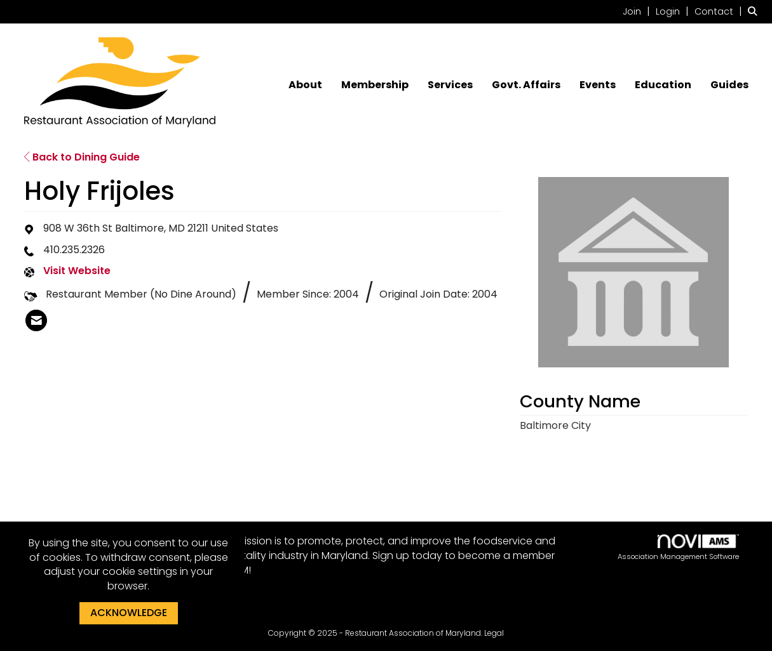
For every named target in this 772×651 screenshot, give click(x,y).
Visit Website (77, 271)
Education (663, 85)
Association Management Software (678, 548)
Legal (494, 633)
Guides (729, 85)
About (305, 85)
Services (450, 85)
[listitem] (638, 11)
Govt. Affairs (526, 85)
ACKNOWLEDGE (128, 612)
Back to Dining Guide (82, 157)
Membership (375, 85)
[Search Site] (755, 11)
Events (597, 85)
